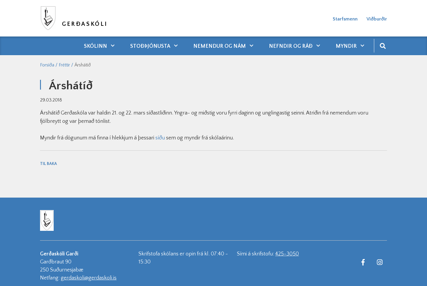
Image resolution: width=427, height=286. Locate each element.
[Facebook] (363, 262)
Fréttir (64, 65)
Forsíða (47, 65)
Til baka (48, 163)
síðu (160, 138)
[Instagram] (379, 262)
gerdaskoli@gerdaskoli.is (89, 278)
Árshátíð (82, 65)
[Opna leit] (382, 45)
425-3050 (287, 254)
